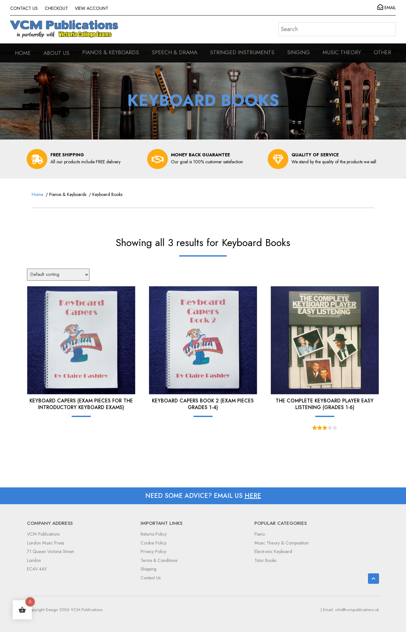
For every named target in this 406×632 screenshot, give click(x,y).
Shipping (148, 569)
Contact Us (150, 578)
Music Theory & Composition (281, 543)
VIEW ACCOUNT (91, 8)
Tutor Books (265, 560)
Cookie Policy (154, 543)
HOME (23, 53)
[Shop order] (58, 275)
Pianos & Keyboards (67, 194)
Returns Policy (154, 534)
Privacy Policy (153, 551)
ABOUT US (56, 53)
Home (37, 194)
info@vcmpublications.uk (357, 610)
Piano (259, 534)
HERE (253, 495)
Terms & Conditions (159, 560)
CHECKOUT (56, 8)
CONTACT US (24, 8)
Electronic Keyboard (273, 551)
